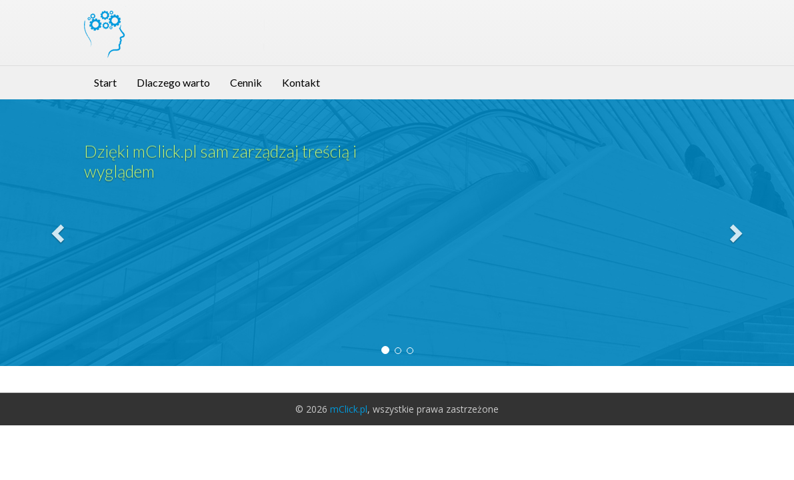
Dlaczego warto (173, 82)
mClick (177, 22)
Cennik (246, 82)
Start (105, 82)
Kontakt (301, 82)
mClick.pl (348, 409)
